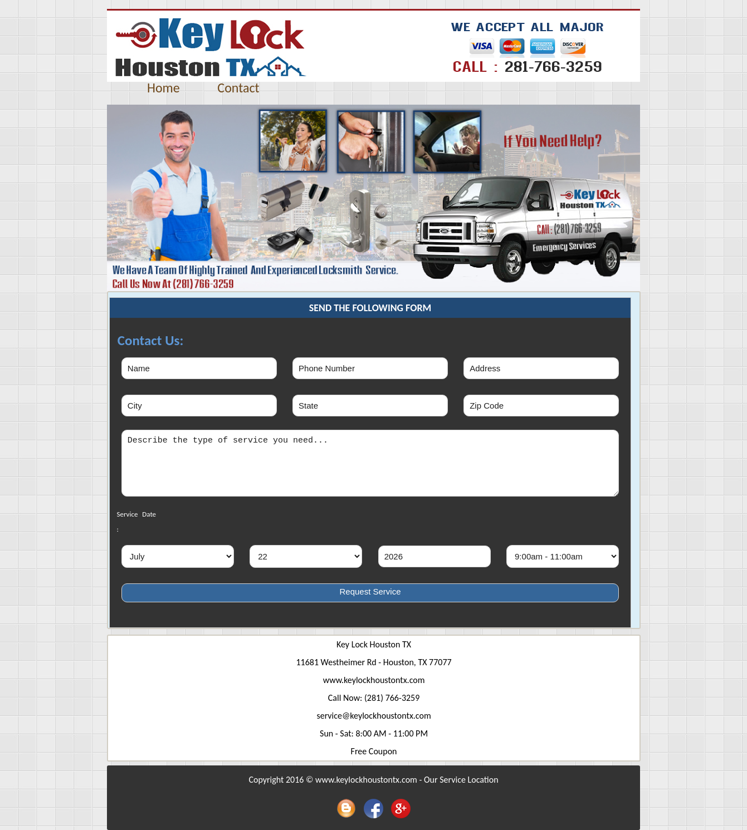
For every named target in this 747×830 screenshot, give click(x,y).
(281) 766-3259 (391, 698)
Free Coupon (374, 751)
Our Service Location (461, 779)
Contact (238, 88)
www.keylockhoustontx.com (374, 680)
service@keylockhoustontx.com (373, 715)
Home (163, 88)
